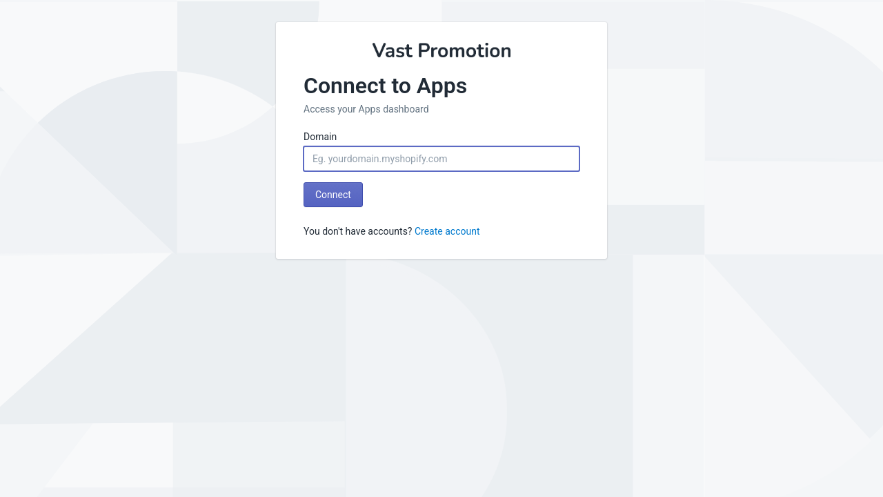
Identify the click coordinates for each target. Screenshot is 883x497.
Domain (320, 136)
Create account (447, 231)
